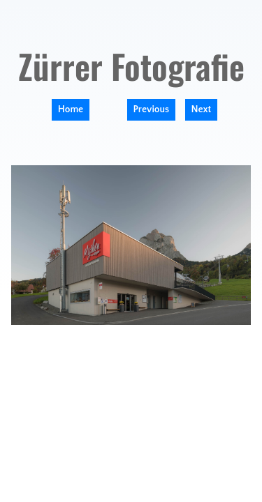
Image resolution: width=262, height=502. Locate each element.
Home (70, 109)
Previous (151, 109)
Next (201, 109)
